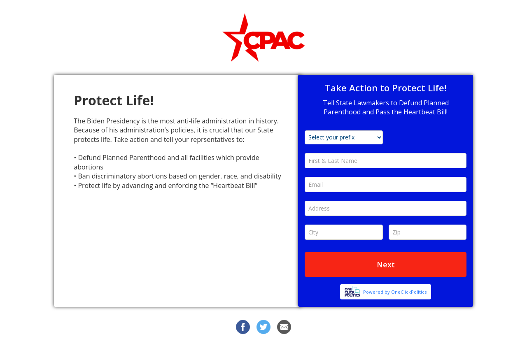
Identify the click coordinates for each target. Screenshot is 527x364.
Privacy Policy (334, 351)
